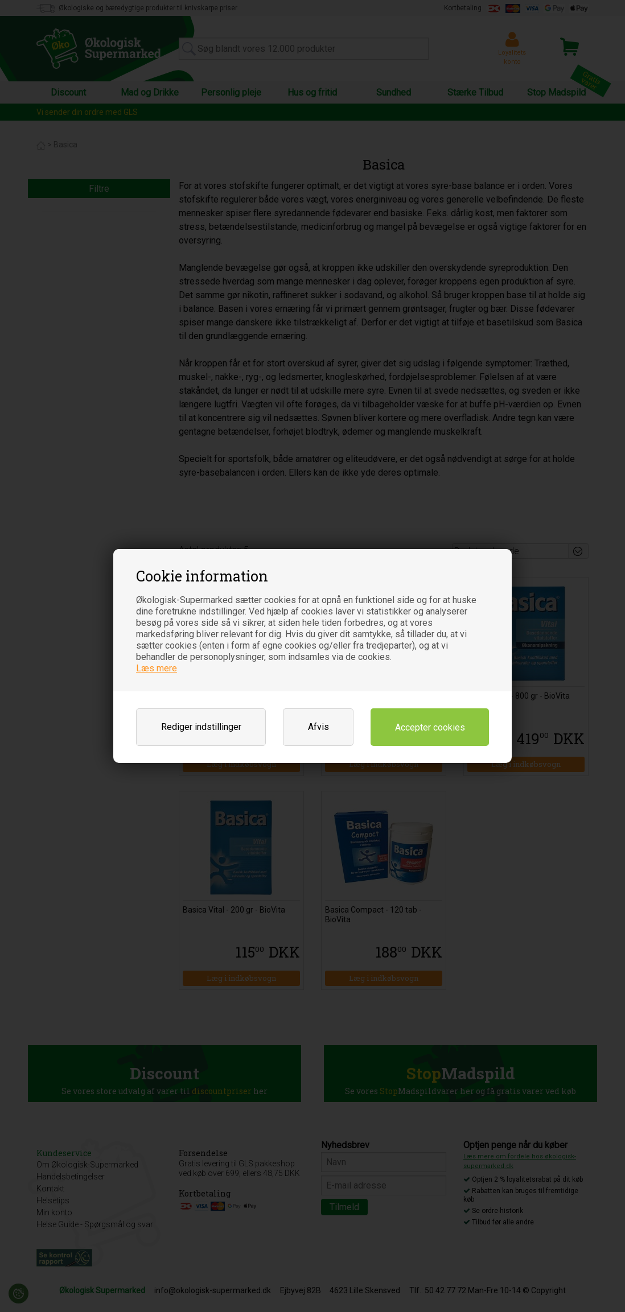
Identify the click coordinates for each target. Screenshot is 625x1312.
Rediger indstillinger (201, 726)
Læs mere (156, 668)
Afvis (318, 726)
